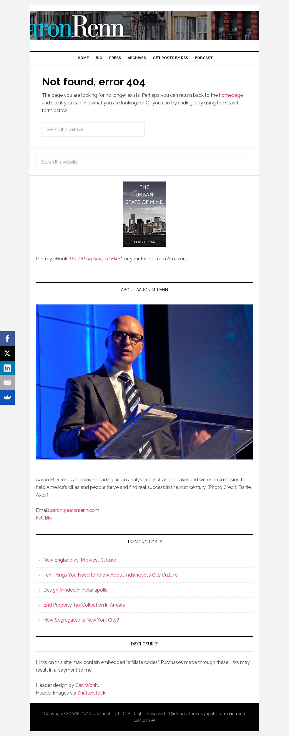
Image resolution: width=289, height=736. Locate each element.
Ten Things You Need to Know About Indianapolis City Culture (110, 575)
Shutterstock (91, 693)
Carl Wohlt (86, 685)
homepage (231, 95)
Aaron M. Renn (144, 25)
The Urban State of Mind (95, 259)
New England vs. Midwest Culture (79, 560)
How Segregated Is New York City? (81, 620)
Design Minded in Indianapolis (75, 590)
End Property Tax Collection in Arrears (84, 605)
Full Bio (44, 518)
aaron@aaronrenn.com (74, 510)
